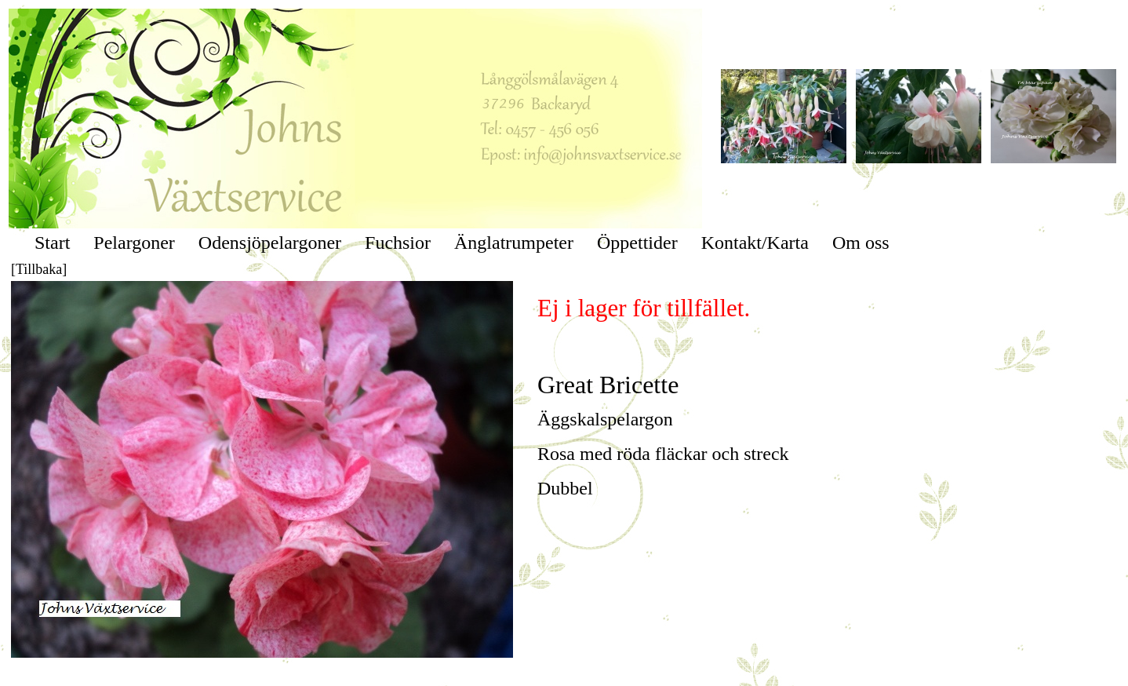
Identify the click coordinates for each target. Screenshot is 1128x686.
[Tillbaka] (39, 269)
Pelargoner (134, 242)
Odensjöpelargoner (269, 242)
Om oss (861, 242)
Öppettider (637, 242)
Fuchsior (398, 242)
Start (52, 242)
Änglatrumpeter (513, 242)
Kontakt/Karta (755, 242)
